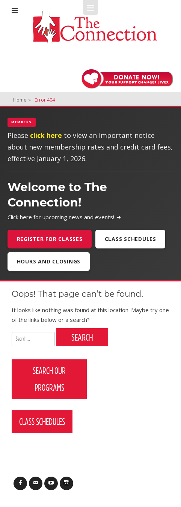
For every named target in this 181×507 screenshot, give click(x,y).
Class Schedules (130, 238)
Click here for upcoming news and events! (64, 217)
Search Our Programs (49, 379)
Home (22, 100)
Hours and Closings (49, 261)
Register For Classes (50, 238)
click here (46, 135)
